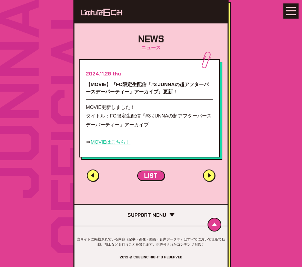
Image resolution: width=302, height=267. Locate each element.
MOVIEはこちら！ (110, 142)
